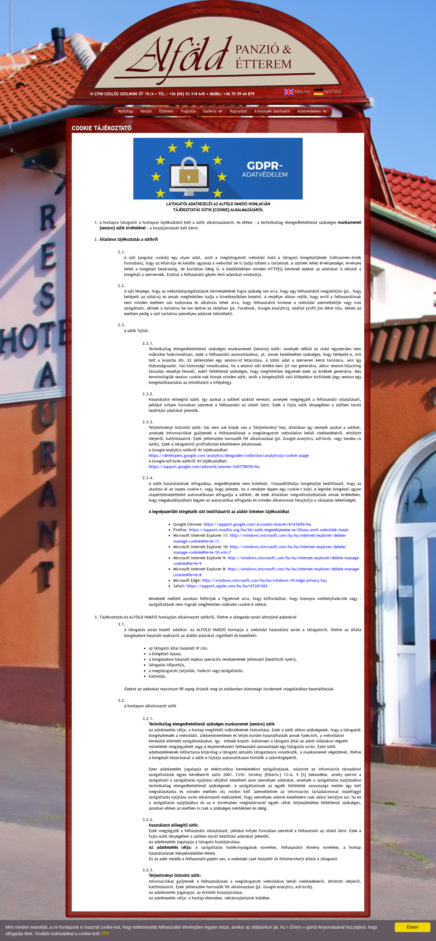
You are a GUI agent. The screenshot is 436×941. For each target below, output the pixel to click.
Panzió (146, 111)
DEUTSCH (327, 91)
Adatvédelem (312, 111)
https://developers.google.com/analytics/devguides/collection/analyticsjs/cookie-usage (229, 455)
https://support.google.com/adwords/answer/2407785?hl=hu (204, 466)
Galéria (213, 111)
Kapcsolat (238, 111)
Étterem (166, 111)
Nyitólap (125, 111)
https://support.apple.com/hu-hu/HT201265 (227, 586)
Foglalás (188, 111)
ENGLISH (297, 91)
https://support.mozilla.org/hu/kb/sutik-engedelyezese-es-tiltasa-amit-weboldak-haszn (269, 530)
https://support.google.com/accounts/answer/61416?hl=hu (257, 524)
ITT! (106, 933)
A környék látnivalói (272, 111)
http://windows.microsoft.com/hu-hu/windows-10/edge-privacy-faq (264, 580)
